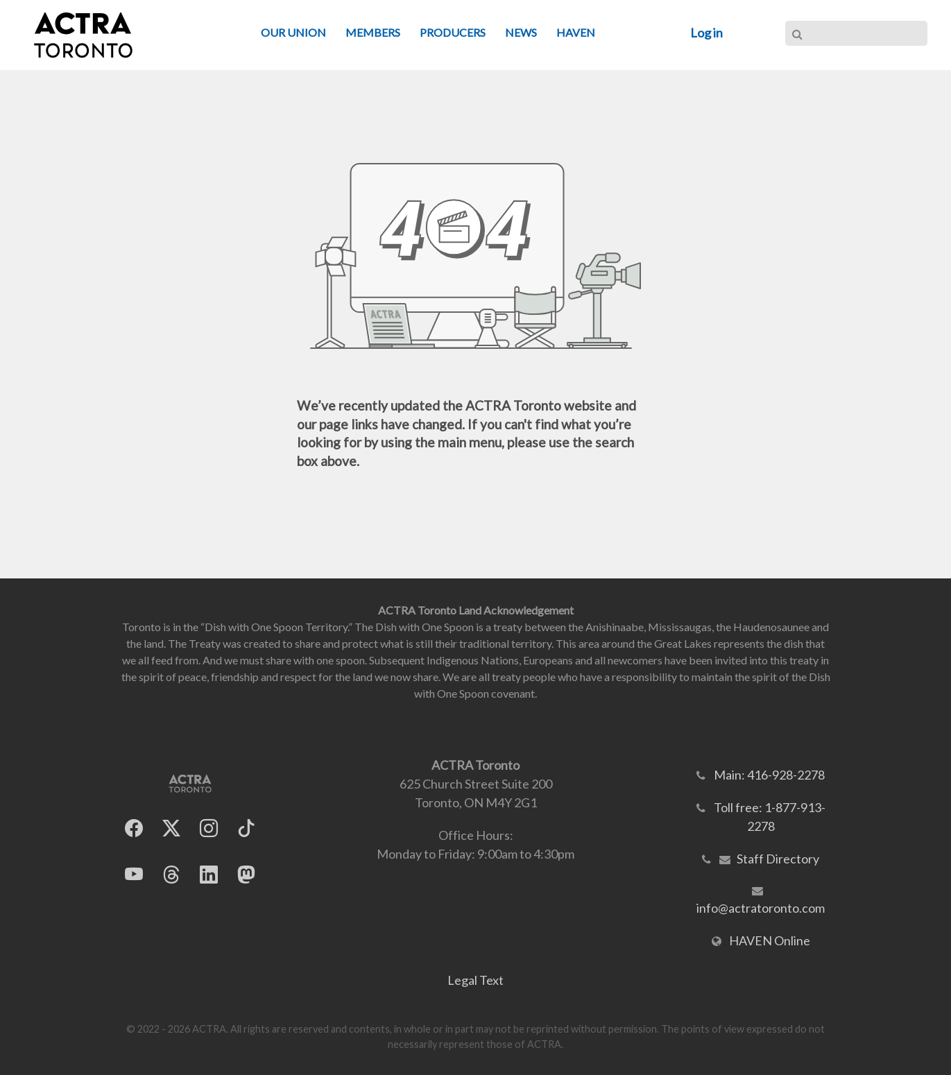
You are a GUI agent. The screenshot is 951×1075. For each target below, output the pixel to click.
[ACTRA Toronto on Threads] (171, 874)
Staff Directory (778, 858)
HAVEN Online (769, 940)
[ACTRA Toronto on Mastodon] (246, 874)
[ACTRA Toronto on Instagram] (209, 827)
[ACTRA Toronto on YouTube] (134, 874)
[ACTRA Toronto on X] (171, 827)
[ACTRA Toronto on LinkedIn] (209, 874)
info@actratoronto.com (760, 907)
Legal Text (475, 980)
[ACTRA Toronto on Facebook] (134, 827)
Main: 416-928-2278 (769, 774)
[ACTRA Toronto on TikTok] (246, 827)
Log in (706, 32)
